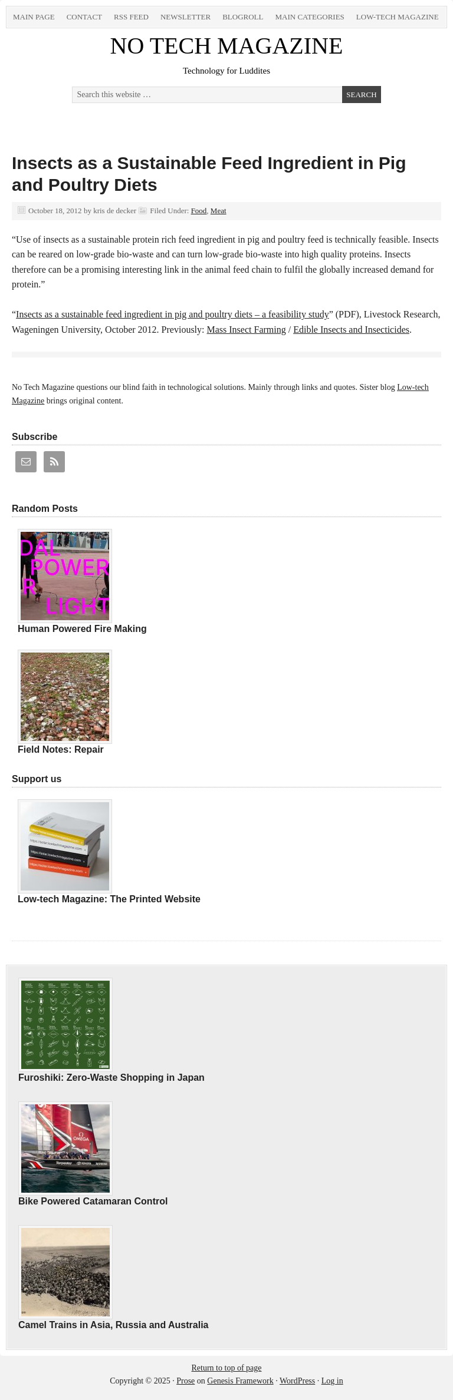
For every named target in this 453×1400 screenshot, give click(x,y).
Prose (185, 1380)
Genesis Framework (240, 1380)
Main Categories (309, 16)
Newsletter (185, 16)
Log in (332, 1380)
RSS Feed (131, 16)
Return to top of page (227, 1367)
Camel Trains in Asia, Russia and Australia (113, 1325)
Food (199, 210)
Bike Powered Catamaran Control (93, 1201)
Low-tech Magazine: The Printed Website (109, 899)
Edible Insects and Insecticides (351, 330)
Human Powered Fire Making (82, 629)
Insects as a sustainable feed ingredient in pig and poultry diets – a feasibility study (172, 314)
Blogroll (242, 16)
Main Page (34, 16)
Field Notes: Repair (61, 749)
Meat (218, 210)
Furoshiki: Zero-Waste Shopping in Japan (111, 1078)
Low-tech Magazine (397, 16)
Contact (84, 16)
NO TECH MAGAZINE (226, 45)
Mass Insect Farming (246, 330)
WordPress (297, 1380)
